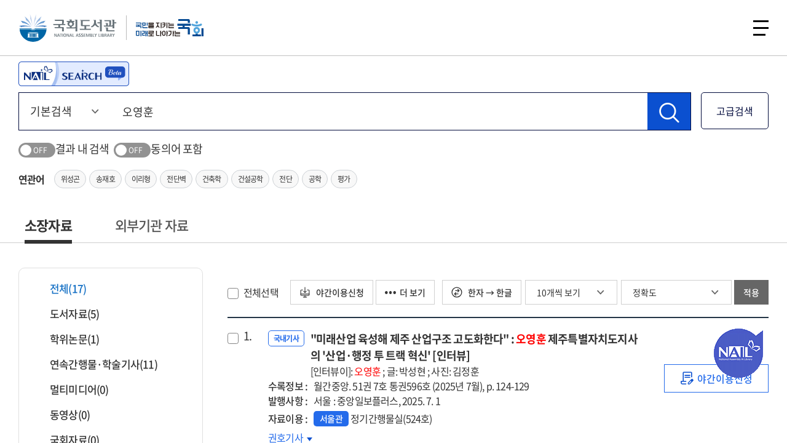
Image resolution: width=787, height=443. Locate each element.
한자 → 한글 (481, 292)
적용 (751, 292)
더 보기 (405, 292)
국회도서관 (67, 27)
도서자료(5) (66, 313)
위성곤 (70, 179)
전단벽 (176, 179)
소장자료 (48, 225)
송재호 (105, 179)
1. (247, 335)
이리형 (141, 179)
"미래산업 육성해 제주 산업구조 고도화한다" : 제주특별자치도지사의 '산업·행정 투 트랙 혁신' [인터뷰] (474, 354)
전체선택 (261, 292)
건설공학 (250, 179)
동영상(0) (62, 414)
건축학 (211, 179)
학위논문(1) (66, 338)
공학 (315, 179)
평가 (344, 179)
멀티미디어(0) (71, 389)
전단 (285, 179)
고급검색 (734, 110)
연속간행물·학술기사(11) (95, 364)
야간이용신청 (331, 292)
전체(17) (60, 288)
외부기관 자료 (151, 225)
